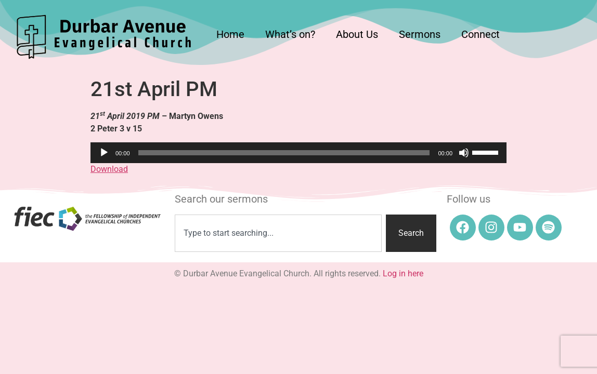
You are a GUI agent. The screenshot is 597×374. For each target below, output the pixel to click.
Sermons (419, 34)
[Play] (104, 153)
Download (109, 169)
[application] (298, 152)
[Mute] (464, 153)
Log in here (403, 273)
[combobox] (278, 233)
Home (230, 34)
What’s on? (290, 34)
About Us (357, 34)
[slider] (284, 152)
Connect (480, 34)
